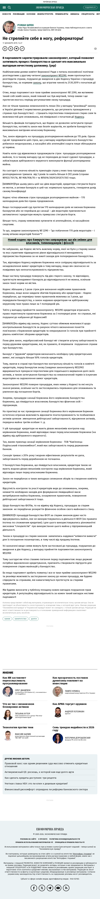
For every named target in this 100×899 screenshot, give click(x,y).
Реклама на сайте (28, 839)
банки (7, 619)
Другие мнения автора (17, 759)
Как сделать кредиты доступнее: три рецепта (30, 777)
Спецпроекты (87, 14)
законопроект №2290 (53, 75)
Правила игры (61, 14)
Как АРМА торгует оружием (70, 704)
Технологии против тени (18, 727)
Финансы (74, 14)
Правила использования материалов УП (34, 842)
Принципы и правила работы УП (70, 842)
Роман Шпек (25, 25)
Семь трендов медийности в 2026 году (73, 729)
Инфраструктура (45, 14)
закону (37, 82)
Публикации (18, 14)
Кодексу (79, 116)
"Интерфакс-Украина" (82, 854)
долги (34, 619)
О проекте (42, 839)
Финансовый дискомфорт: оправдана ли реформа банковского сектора (46, 789)
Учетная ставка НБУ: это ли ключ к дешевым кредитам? (36, 783)
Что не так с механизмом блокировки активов (18, 705)
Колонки (31, 14)
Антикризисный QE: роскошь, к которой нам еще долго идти (39, 772)
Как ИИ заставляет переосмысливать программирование (15, 680)
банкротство (20, 619)
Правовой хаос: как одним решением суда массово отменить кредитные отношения (46, 765)
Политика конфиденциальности (64, 839)
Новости (6, 14)
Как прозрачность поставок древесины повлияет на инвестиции (70, 680)
